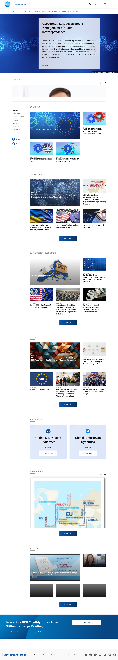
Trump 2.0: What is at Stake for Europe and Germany (68, 292)
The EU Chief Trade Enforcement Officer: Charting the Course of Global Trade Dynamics (94, 344)
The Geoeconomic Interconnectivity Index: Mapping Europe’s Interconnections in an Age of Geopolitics (54, 262)
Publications (16, 192)
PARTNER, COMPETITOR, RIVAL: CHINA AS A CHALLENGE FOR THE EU (92, 197)
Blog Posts (15, 186)
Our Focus (15, 176)
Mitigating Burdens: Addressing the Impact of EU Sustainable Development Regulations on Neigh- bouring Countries (94, 265)
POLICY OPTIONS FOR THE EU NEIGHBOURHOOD (67, 226)
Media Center (16, 195)
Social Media (16, 189)
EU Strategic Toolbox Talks (18, 183)
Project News (16, 179)
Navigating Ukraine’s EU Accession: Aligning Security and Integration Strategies (40, 293)
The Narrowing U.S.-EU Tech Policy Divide (93, 292)
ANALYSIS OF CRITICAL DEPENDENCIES (46, 196)
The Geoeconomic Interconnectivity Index (45, 654)
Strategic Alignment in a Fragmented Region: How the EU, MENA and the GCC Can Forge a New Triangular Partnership (53, 425)
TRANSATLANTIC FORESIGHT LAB (41, 226)
